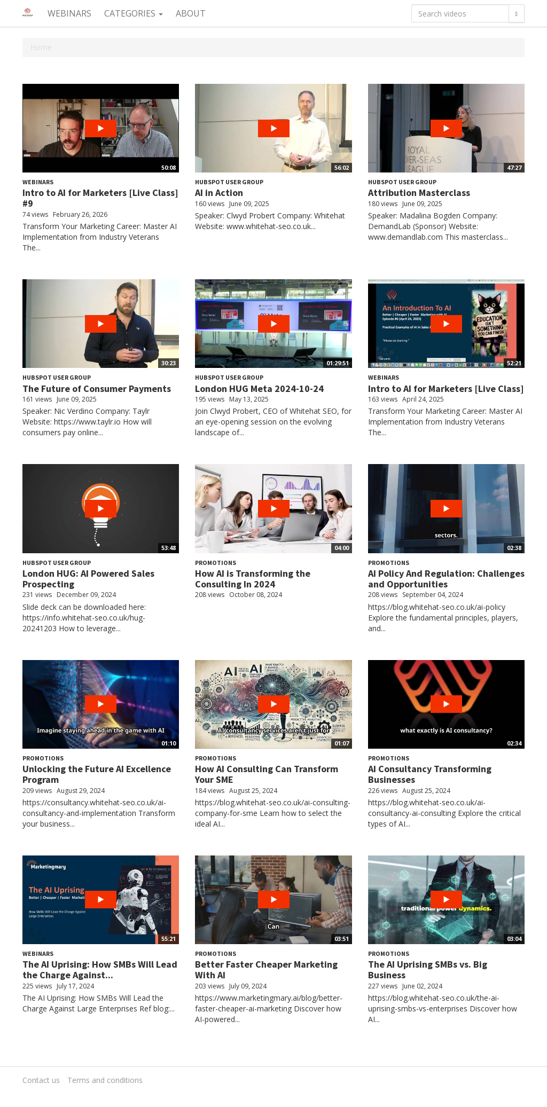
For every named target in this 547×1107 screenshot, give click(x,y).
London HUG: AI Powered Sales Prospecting (88, 578)
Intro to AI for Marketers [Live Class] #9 (100, 197)
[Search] (517, 13)
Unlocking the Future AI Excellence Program (96, 774)
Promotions (215, 563)
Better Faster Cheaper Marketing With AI (266, 969)
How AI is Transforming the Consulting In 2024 (252, 578)
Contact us (41, 1080)
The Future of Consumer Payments (96, 388)
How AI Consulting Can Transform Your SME (266, 774)
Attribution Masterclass (419, 192)
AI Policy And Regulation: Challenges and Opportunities (446, 578)
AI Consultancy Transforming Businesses (429, 774)
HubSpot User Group (229, 182)
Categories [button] (133, 13)
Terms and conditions (105, 1080)
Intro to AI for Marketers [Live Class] (446, 388)
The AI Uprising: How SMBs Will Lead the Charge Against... (99, 969)
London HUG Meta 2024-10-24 (259, 388)
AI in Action (219, 192)
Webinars (69, 13)
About (191, 13)
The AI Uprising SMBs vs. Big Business (427, 969)
